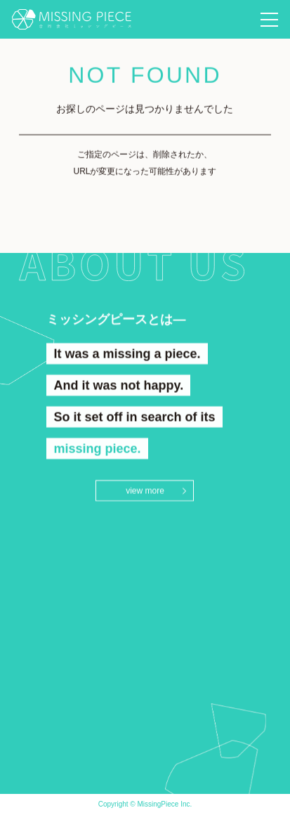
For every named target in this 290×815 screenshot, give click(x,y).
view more (145, 491)
